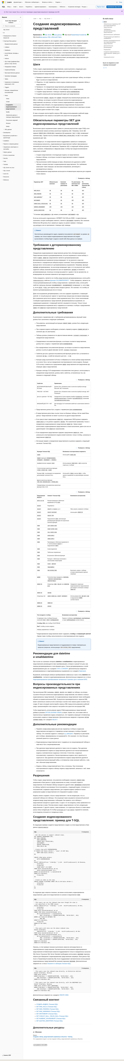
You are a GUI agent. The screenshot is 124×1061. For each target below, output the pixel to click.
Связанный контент (109, 57)
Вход (120, 2)
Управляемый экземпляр (79, 34)
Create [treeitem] (8, 101)
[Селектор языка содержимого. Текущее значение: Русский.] (6, 1058)
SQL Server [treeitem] (6, 29)
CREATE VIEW (63, 995)
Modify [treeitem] (7, 112)
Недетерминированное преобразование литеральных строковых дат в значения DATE (60, 679)
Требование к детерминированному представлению (110, 31)
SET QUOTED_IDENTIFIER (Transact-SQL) (49, 1021)
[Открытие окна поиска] (117, 2)
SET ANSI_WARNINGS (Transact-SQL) (48, 1011)
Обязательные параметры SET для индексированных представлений (112, 25)
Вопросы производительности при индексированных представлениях (112, 42)
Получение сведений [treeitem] (11, 120)
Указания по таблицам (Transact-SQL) (59, 963)
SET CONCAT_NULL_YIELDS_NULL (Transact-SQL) (52, 1016)
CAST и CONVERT (62, 668)
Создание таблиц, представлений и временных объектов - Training (52, 1036)
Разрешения (107, 49)
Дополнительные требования (112, 34)
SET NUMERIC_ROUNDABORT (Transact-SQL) (50, 1018)
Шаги (105, 21)
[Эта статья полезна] (104, 68)
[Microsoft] (3, 2)
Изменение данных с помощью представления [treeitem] (13, 116)
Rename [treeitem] (8, 123)
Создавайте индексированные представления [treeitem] (11, 107)
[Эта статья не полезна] (106, 68)
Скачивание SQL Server (114, 6)
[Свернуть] (20, 17)
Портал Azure (101, 6)
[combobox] (11, 22)
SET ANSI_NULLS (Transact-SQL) (46, 1006)
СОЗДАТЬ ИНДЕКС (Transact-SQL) (47, 1004)
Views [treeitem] (7, 98)
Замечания (82, 671)
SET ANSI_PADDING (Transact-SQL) (47, 1009)
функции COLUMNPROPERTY (59, 280)
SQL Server (47, 18)
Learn (34, 18)
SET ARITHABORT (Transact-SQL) (46, 1014)
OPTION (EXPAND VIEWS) (53, 712)
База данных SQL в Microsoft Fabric (51, 37)
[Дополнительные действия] (89, 18)
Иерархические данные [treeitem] (11, 44)
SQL (40, 18)
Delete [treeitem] (7, 126)
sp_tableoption (68, 733)
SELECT (54, 719)
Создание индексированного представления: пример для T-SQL (112, 53)
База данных (58, 34)
